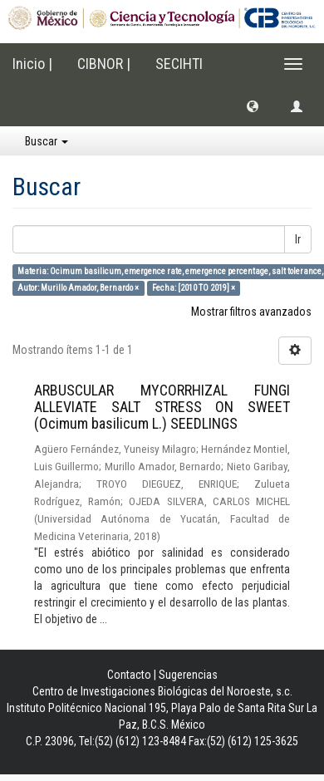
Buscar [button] (46, 141)
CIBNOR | (103, 63)
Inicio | (32, 63)
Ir (298, 239)
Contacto (129, 674)
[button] (253, 105)
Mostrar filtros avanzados (251, 311)
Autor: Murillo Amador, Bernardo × (78, 287)
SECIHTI (179, 63)
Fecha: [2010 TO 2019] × (193, 287)
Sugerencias (188, 674)
